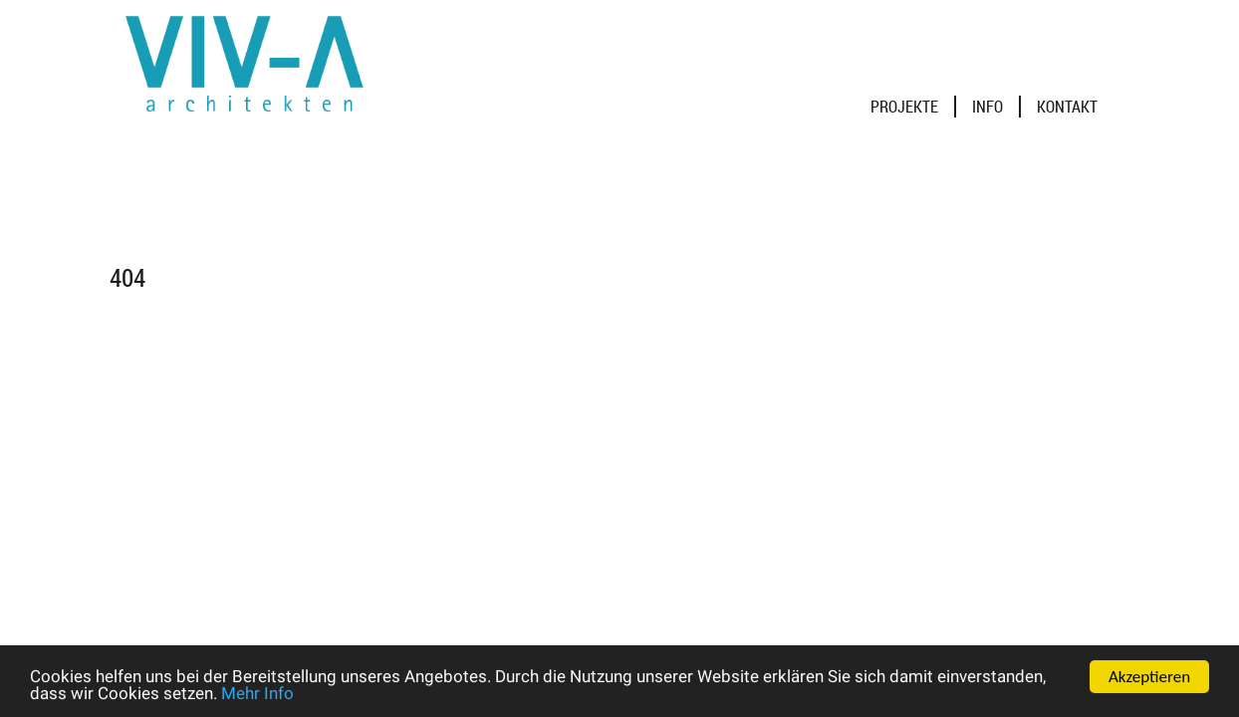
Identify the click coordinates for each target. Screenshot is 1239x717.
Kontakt (1067, 107)
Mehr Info (257, 694)
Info (987, 107)
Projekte (904, 107)
